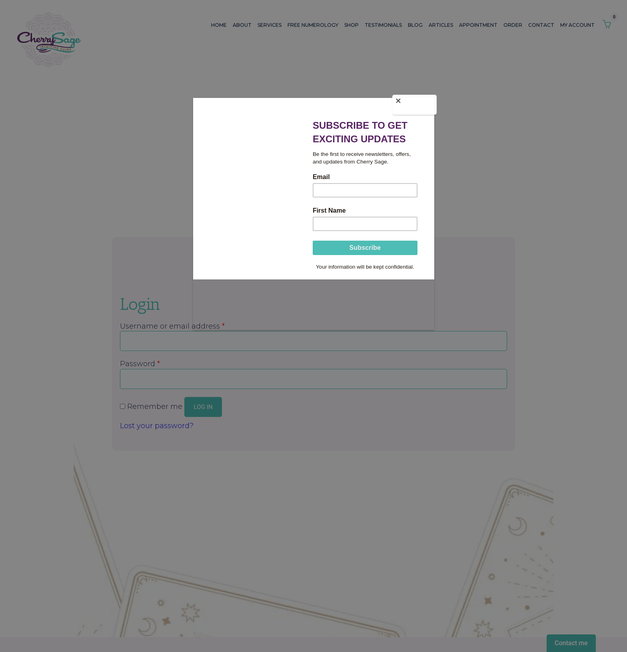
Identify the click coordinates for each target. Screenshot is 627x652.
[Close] (432, 104)
